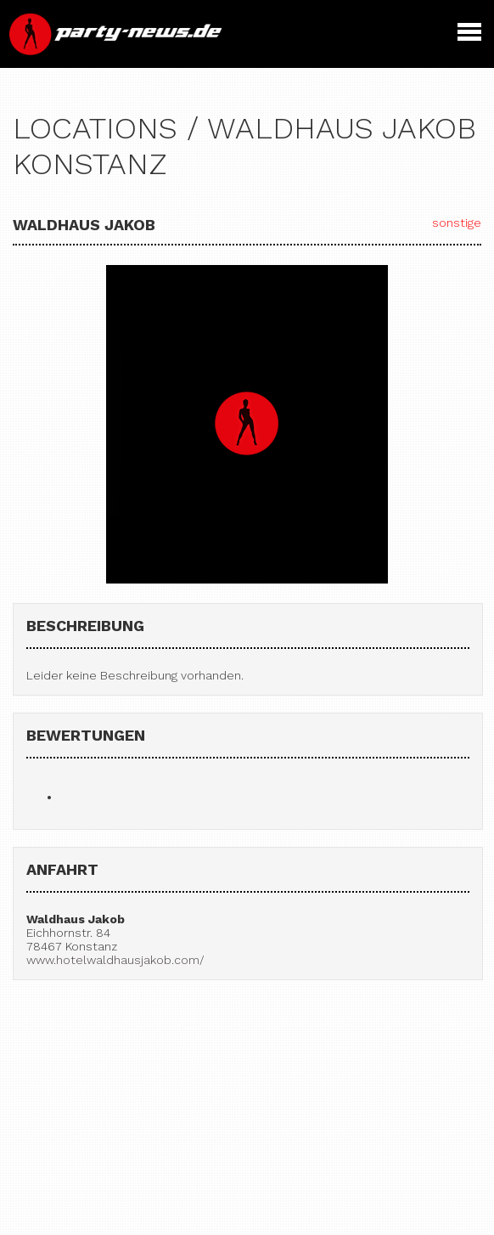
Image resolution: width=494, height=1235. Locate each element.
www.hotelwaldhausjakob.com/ (115, 960)
